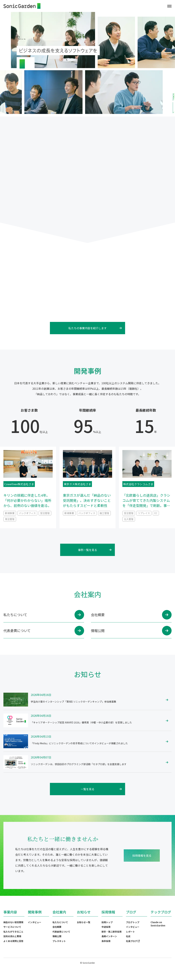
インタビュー (34, 922)
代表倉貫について (61, 931)
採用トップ (107, 922)
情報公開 (56, 936)
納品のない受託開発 (13, 922)
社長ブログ (133, 941)
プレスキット (59, 941)
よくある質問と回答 (13, 941)
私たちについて (60, 922)
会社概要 (56, 926)
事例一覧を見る (94, 550)
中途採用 (106, 926)
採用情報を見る (141, 855)
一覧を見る (101, 789)
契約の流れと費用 (12, 936)
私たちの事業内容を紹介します (95, 328)
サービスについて (12, 926)
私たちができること (13, 931)
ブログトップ (132, 922)
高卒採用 (106, 941)
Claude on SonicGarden (158, 924)
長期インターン (109, 936)
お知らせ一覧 (83, 922)
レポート (130, 931)
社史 (128, 936)
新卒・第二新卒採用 (112, 931)
